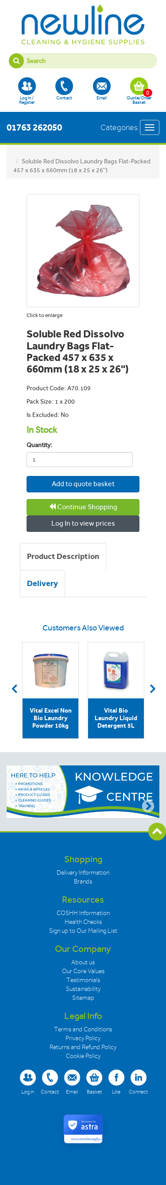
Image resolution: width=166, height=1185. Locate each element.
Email (102, 88)
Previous (14, 689)
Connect (138, 1082)
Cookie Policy (83, 1056)
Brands (83, 881)
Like (116, 1082)
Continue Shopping (83, 507)
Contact (64, 88)
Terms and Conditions (83, 1029)
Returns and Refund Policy (83, 1047)
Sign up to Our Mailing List (83, 931)
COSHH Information (83, 913)
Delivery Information (83, 872)
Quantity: (39, 445)
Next (152, 689)
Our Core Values (83, 971)
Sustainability (83, 989)
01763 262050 (34, 127)
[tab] (63, 557)
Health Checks (83, 922)
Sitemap (83, 998)
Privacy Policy (83, 1038)
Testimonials (83, 980)
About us (83, 962)
